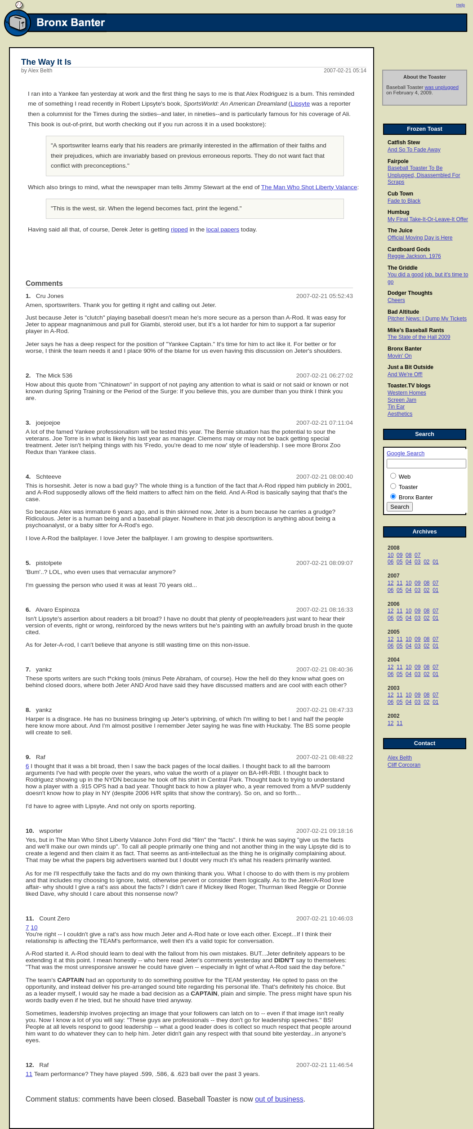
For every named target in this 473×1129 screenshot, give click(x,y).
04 (408, 562)
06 (390, 562)
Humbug (399, 212)
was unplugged (442, 87)
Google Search (405, 453)
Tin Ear (396, 407)
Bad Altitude (403, 312)
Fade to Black (404, 201)
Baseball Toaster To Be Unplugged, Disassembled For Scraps (424, 175)
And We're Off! (405, 374)
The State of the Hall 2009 (419, 337)
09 (399, 555)
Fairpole (398, 161)
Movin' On (400, 356)
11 (399, 583)
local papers (222, 229)
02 (426, 562)
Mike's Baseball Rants (416, 330)
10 (390, 555)
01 (435, 562)
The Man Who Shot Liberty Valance (309, 187)
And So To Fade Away (414, 150)
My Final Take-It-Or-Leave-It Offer (428, 219)
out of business (279, 1099)
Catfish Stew (404, 142)
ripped (179, 229)
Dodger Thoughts (410, 293)
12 (390, 583)
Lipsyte (300, 103)
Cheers (396, 300)
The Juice (400, 230)
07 (417, 555)
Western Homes (407, 393)
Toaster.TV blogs (409, 385)
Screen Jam (402, 400)
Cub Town (400, 194)
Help (460, 5)
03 (417, 562)
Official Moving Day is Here (420, 238)
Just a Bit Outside (410, 367)
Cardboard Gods (409, 249)
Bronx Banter (405, 349)
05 (399, 562)
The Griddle (403, 268)
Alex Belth (400, 758)
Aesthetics (400, 414)
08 (408, 555)
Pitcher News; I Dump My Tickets (427, 319)
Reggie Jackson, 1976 (414, 256)
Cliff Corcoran (404, 765)
